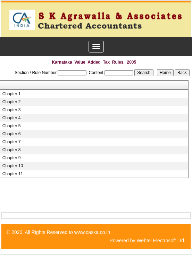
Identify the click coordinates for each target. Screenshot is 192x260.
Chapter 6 (11, 133)
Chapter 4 (11, 117)
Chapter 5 (11, 125)
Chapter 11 (12, 173)
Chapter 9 (11, 157)
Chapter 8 (11, 149)
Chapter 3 (11, 109)
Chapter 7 (11, 141)
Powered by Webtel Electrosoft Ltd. (147, 240)
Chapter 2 (11, 101)
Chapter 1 (11, 93)
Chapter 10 (12, 165)
